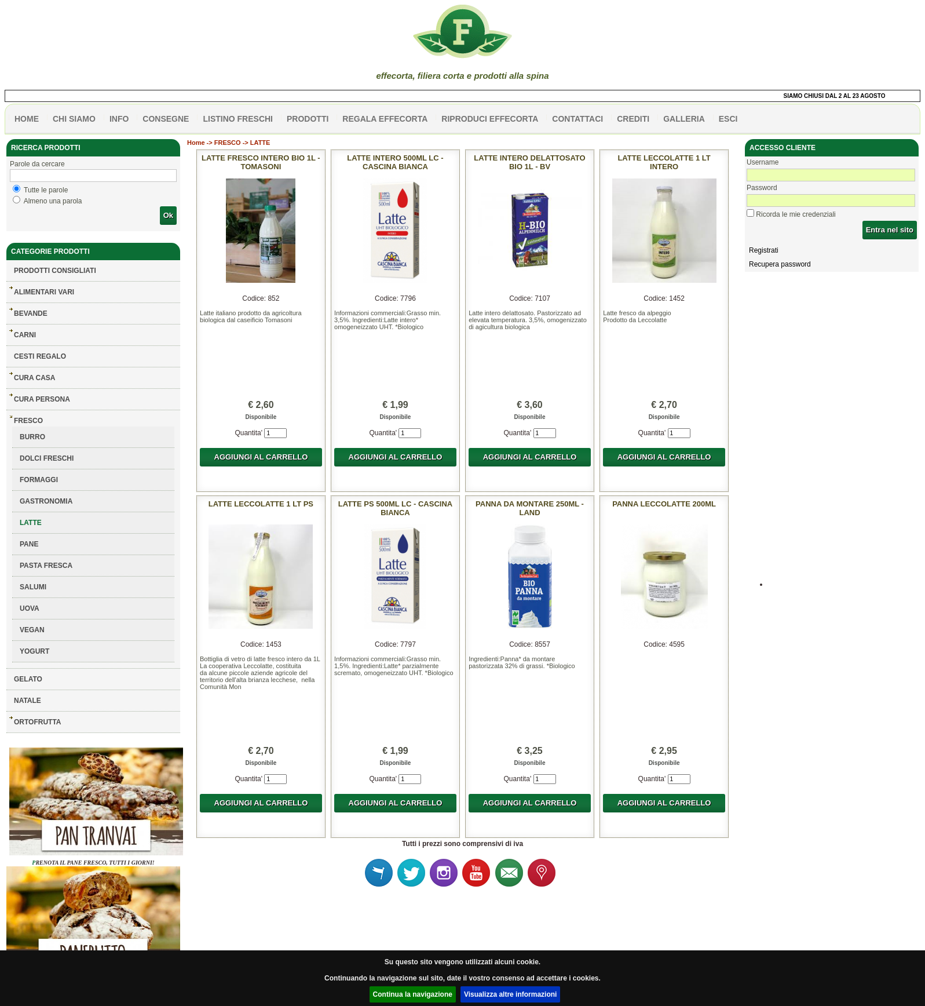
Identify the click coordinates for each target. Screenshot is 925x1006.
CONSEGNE (165, 118)
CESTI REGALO (40, 356)
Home (196, 142)
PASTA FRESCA (46, 566)
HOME (26, 118)
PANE (29, 544)
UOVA (29, 608)
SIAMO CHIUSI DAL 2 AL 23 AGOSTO (839, 96)
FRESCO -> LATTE (242, 142)
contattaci (577, 118)
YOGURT (34, 651)
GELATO (28, 679)
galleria (684, 118)
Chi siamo (74, 118)
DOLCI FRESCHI (47, 458)
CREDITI (633, 118)
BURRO (32, 437)
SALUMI (33, 587)
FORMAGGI (39, 480)
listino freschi (238, 118)
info (119, 118)
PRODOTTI (307, 118)
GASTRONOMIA (46, 501)
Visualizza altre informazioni (510, 994)
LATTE (31, 523)
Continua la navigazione (412, 994)
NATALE (27, 701)
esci (728, 118)
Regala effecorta (384, 118)
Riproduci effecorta (489, 118)
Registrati (763, 250)
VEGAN (32, 630)
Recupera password (780, 264)
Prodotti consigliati (55, 271)
